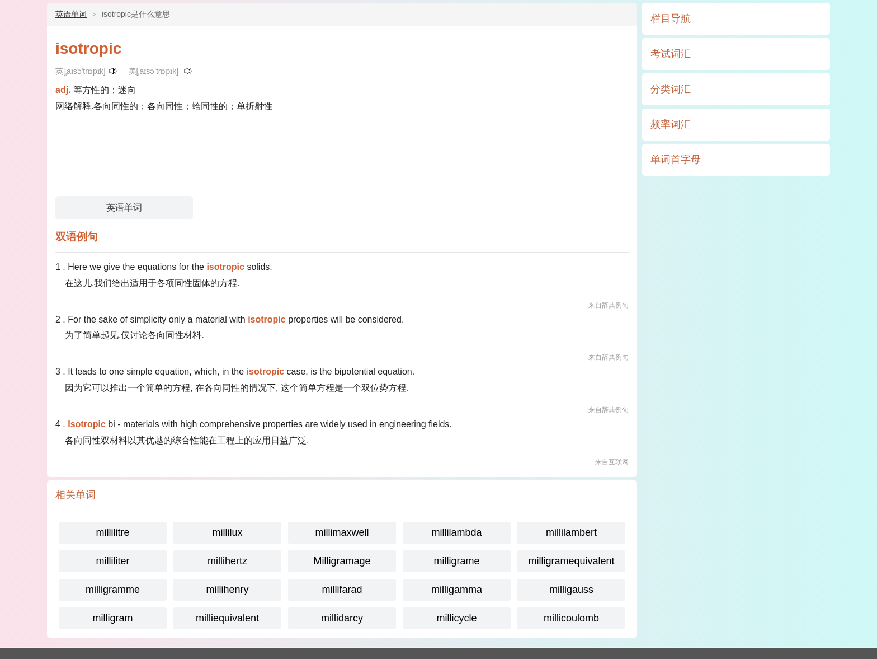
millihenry (227, 589)
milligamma (456, 589)
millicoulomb (571, 618)
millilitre (113, 532)
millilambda (456, 532)
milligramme (113, 589)
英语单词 (71, 14)
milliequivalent (227, 618)
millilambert (571, 532)
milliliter (113, 561)
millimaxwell (342, 532)
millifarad (342, 589)
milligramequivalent (571, 561)
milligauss (571, 589)
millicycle (457, 618)
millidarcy (342, 618)
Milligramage (341, 561)
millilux (228, 532)
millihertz (227, 561)
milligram (113, 618)
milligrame (456, 561)
